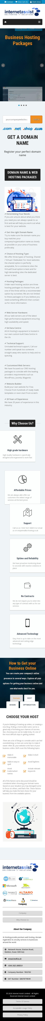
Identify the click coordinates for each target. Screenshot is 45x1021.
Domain (16, 698)
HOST (29, 698)
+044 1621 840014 (13, 965)
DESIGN (12, 705)
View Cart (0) (21, 2)
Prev (3, 65)
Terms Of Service (22, 1001)
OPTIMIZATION (29, 705)
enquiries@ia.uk (13, 959)
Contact (9, 2)
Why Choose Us (22, 920)
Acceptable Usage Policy (22, 1008)
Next (42, 65)
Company (22, 913)
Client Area (35, 2)
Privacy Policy (22, 1015)
